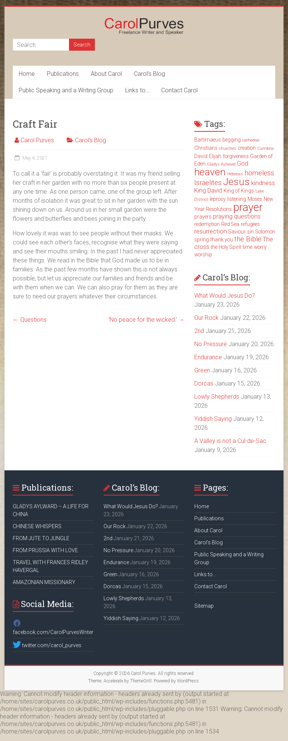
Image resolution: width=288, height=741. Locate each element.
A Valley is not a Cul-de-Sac (230, 440)
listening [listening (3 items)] (236, 199)
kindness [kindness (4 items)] (263, 183)
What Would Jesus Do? (224, 295)
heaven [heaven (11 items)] (210, 172)
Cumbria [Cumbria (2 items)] (265, 148)
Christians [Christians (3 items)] (206, 148)
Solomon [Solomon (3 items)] (265, 232)
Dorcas (203, 383)
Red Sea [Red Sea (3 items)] (230, 224)
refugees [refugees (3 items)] (250, 224)
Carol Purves (37, 140)
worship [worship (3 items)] (203, 255)
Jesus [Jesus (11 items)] (236, 181)
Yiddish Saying (213, 418)
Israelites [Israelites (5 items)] (208, 183)
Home (27, 73)
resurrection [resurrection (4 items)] (210, 231)
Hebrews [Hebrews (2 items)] (235, 174)
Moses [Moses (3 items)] (255, 199)
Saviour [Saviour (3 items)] (237, 232)
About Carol (106, 73)
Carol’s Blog (149, 73)
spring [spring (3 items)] (201, 239)
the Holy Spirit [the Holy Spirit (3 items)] (226, 247)
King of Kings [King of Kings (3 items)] (239, 191)
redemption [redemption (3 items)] (207, 224)
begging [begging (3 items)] (231, 140)
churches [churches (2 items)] (227, 148)
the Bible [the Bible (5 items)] (247, 239)
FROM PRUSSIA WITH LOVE (45, 550)
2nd (199, 330)
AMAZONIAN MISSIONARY (44, 582)
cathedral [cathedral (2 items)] (251, 140)
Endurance (208, 357)
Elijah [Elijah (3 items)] (215, 156)
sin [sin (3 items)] (250, 232)
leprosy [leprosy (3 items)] (218, 199)
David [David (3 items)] (200, 156)
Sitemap (204, 606)
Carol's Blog (90, 140)
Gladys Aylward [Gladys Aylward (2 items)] (221, 164)
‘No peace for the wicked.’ (146, 319)
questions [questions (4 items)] (247, 216)
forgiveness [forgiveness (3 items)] (236, 156)
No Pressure (210, 344)
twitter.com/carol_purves (47, 645)
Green (202, 370)
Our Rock (206, 317)
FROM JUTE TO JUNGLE (41, 538)
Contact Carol (179, 90)
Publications (63, 73)
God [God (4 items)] (242, 163)
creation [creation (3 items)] (247, 148)
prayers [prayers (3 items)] (203, 217)
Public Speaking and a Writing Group (66, 90)
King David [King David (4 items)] (208, 190)
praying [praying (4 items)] (222, 216)
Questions (29, 319)
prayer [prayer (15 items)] (248, 207)
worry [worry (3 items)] (260, 247)
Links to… (137, 90)
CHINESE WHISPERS (37, 526)
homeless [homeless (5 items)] (259, 173)
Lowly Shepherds (216, 396)
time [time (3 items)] (247, 247)
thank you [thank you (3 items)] (221, 239)
